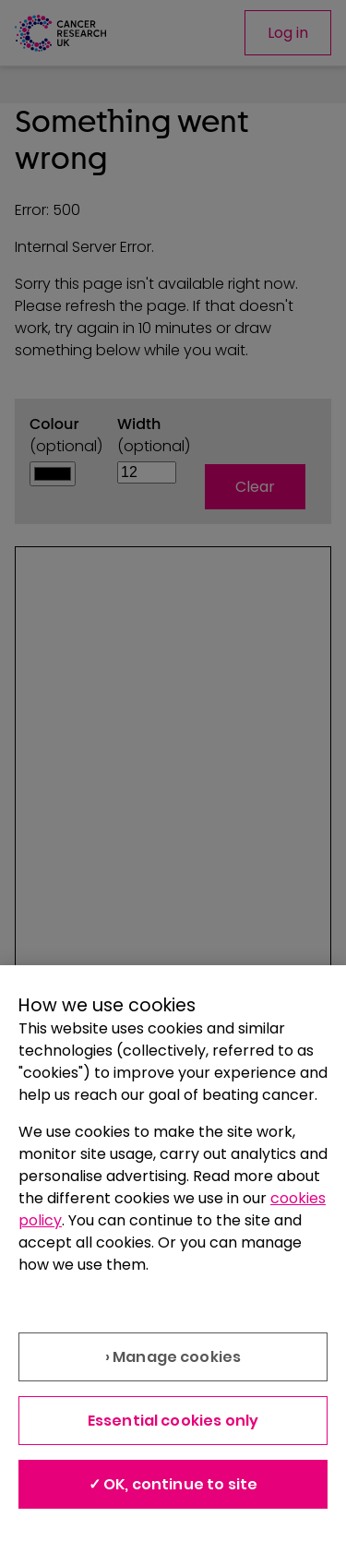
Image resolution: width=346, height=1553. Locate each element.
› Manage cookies (173, 1357)
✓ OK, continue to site (173, 1484)
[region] (173, 1259)
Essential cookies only (173, 1420)
